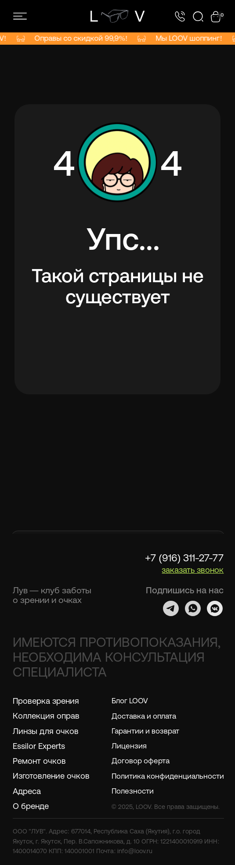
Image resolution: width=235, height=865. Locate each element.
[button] (193, 569)
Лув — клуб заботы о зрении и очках (52, 594)
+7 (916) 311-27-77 (184, 558)
